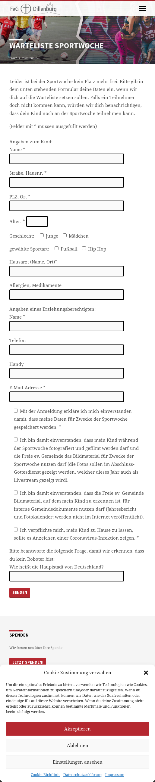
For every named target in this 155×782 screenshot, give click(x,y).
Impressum (114, 774)
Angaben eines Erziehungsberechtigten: (52, 309)
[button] (146, 673)
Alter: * (28, 221)
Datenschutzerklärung (82, 774)
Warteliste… (31, 58)
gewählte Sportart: (29, 249)
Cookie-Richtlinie (45, 774)
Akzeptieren (77, 729)
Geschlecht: (22, 236)
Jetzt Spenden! (27, 662)
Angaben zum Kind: (30, 142)
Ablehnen (77, 745)
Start (13, 58)
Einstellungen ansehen (78, 762)
